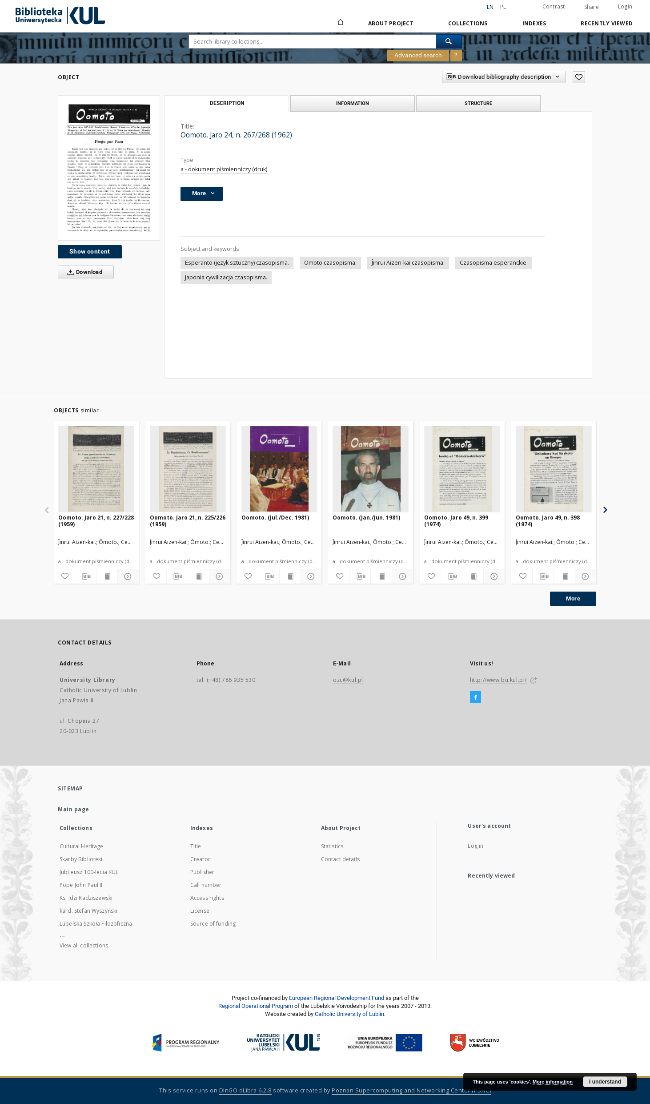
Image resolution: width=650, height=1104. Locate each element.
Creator (200, 859)
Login (625, 6)
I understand (605, 1082)
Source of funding (213, 923)
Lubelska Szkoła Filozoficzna (96, 923)
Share (591, 7)
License (199, 911)
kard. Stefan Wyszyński (88, 911)
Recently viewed (607, 23)
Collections (468, 23)
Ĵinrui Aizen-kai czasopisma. (408, 262)
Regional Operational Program (255, 1006)
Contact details (340, 859)
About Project (390, 23)
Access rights (207, 898)
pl (503, 7)
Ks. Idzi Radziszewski (86, 898)
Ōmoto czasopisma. (330, 262)
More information (553, 1081)
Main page (73, 809)
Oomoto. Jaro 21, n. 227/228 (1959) (96, 521)
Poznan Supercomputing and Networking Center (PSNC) (411, 1090)
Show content (89, 251)
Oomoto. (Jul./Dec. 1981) (275, 517)
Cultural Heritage (82, 846)
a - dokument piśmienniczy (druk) (224, 169)
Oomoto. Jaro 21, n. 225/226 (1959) (187, 521)
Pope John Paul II (81, 885)
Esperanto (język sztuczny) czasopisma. (237, 262)
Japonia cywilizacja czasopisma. (226, 277)
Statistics (332, 846)
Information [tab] (352, 103)
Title (195, 846)
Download (83, 272)
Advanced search (418, 55)
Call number (206, 885)
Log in (475, 846)
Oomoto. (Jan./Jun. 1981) (366, 517)
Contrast (553, 6)
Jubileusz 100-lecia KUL (89, 872)
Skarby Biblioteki (81, 859)
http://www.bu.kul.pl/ (498, 680)
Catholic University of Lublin (349, 1014)
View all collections (84, 945)
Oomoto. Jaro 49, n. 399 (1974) (456, 521)
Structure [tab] (478, 103)
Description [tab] (227, 103)
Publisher (202, 872)
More (573, 598)
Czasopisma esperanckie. (494, 262)
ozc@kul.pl (348, 680)
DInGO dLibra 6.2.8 (245, 1090)
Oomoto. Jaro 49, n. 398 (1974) (548, 521)
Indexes (534, 23)
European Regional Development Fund (336, 998)
